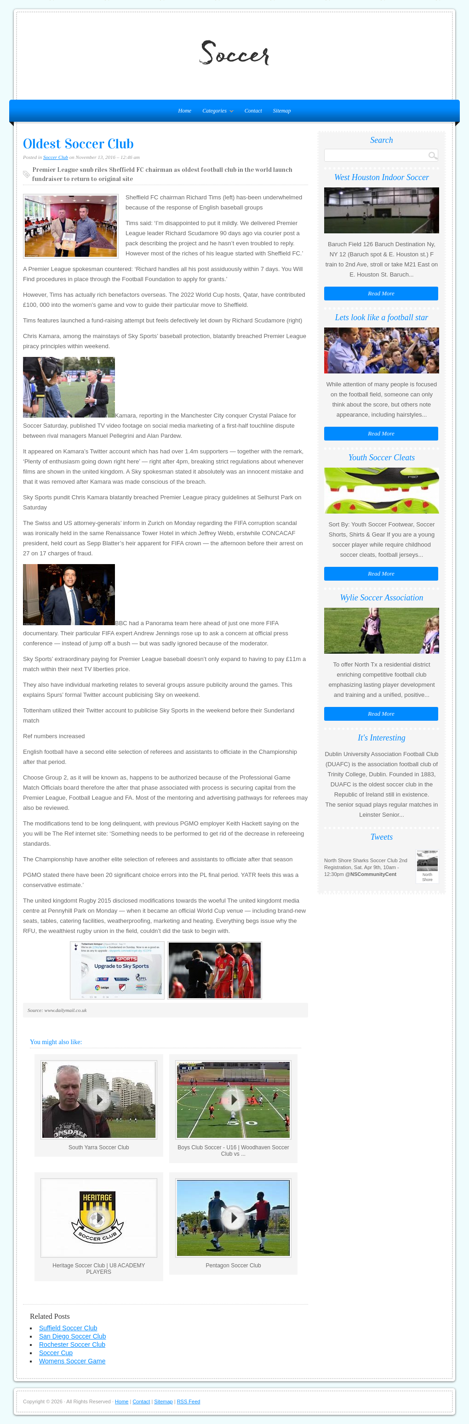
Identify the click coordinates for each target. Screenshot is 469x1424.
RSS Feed (188, 1401)
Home (121, 1401)
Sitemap (282, 110)
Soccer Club (55, 157)
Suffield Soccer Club (68, 1328)
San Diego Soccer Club (72, 1336)
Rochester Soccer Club (72, 1344)
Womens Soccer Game (72, 1361)
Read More (381, 293)
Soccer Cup (56, 1352)
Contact (253, 110)
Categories (216, 112)
